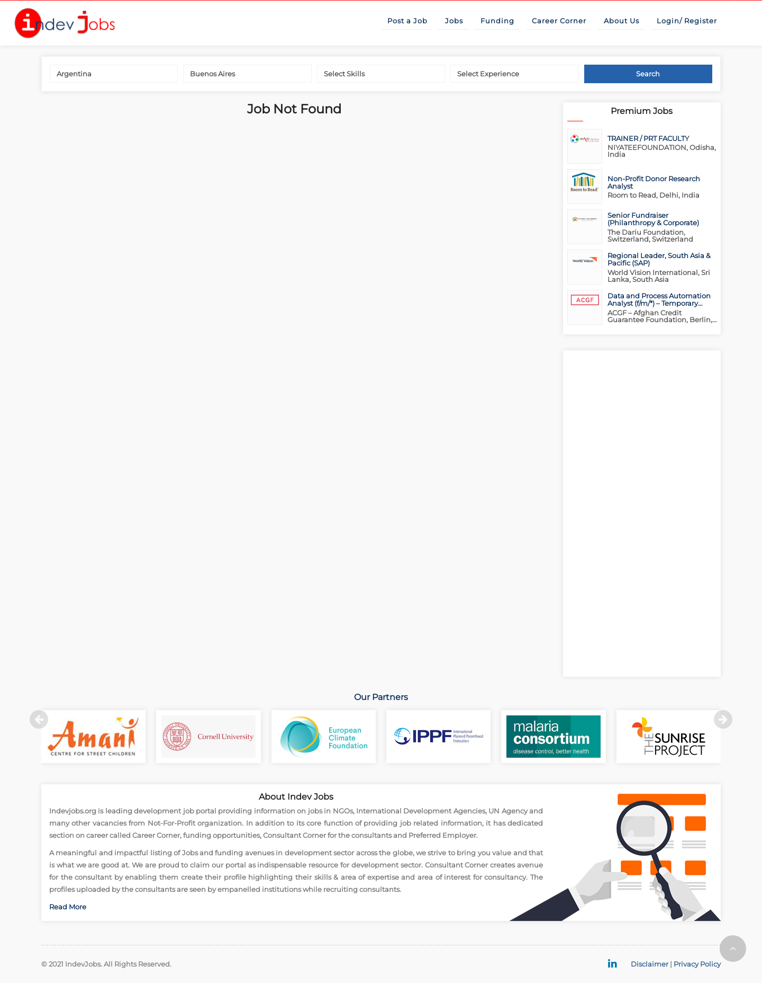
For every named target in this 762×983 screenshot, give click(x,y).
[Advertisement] (642, 513)
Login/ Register (687, 20)
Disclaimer (649, 964)
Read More (67, 906)
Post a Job (407, 20)
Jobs (454, 20)
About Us (621, 20)
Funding (497, 20)
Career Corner (559, 20)
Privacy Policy (697, 964)
